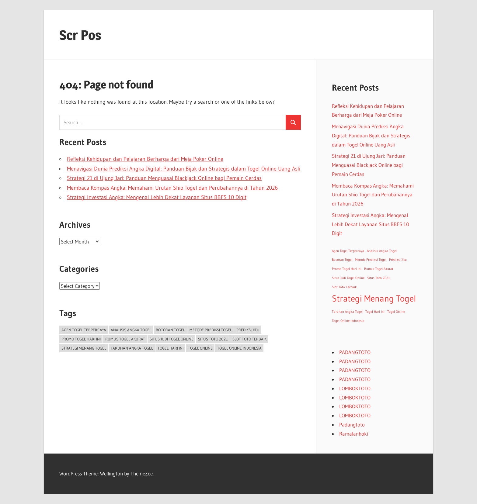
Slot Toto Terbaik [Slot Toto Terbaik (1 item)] (249, 339)
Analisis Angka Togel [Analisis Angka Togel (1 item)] (131, 329)
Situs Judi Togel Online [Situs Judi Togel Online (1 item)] (171, 339)
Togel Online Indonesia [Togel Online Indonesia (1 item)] (239, 348)
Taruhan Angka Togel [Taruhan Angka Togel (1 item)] (132, 348)
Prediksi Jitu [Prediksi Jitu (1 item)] (247, 329)
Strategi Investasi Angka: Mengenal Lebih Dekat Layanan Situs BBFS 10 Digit (156, 197)
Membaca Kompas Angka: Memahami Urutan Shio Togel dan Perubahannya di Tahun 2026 (172, 188)
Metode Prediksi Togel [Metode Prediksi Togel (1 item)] (211, 329)
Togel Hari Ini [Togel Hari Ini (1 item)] (170, 348)
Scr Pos (80, 35)
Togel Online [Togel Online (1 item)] (200, 348)
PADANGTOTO (355, 352)
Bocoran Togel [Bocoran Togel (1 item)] (170, 329)
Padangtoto (352, 424)
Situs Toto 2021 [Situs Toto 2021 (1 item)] (213, 339)
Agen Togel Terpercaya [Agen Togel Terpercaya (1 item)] (83, 329)
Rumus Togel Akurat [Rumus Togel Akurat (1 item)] (125, 339)
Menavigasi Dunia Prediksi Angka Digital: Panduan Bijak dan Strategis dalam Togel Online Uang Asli (183, 168)
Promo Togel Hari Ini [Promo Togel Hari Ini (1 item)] (81, 339)
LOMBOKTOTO (355, 388)
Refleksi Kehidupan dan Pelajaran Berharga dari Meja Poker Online (145, 159)
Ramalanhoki (353, 433)
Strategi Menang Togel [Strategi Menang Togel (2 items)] (83, 348)
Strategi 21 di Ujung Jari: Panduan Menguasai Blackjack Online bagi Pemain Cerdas (164, 178)
